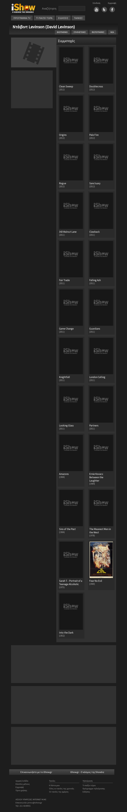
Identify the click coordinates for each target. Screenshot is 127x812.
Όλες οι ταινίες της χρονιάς (61, 788)
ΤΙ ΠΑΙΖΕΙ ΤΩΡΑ (44, 18)
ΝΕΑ (112, 32)
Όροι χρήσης (21, 790)
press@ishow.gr (34, 802)
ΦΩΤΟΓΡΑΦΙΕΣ (98, 32)
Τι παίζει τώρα (89, 785)
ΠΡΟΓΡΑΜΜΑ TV (21, 18)
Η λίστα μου (54, 785)
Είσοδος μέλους (23, 784)
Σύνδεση (96, 3)
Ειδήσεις (86, 791)
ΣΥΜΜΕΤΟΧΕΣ (80, 32)
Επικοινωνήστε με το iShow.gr (36, 772)
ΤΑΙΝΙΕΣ (78, 18)
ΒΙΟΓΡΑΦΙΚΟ (62, 32)
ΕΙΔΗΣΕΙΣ (63, 18)
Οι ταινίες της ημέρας (59, 791)
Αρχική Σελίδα (22, 780)
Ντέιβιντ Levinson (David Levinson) (44, 27)
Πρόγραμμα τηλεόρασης (94, 788)
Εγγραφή (112, 3)
